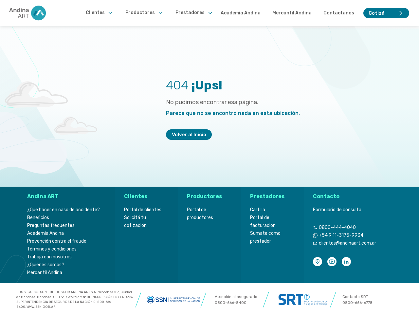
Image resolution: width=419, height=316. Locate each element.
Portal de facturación (263, 221)
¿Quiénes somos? (45, 265)
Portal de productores (200, 213)
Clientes (95, 12)
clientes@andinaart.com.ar (347, 243)
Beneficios (38, 217)
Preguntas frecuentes (51, 225)
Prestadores (190, 12)
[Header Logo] (28, 13)
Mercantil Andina (292, 13)
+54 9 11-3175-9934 (341, 235)
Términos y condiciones (52, 249)
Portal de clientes (142, 210)
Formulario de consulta (337, 210)
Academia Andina (241, 13)
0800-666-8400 (230, 302)
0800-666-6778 (357, 302)
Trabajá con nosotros (49, 257)
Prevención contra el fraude (56, 241)
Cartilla (257, 210)
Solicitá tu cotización (135, 221)
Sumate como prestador (265, 237)
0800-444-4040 (337, 227)
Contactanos (338, 13)
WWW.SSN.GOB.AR (41, 307)
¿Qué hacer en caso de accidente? (63, 210)
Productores (140, 12)
